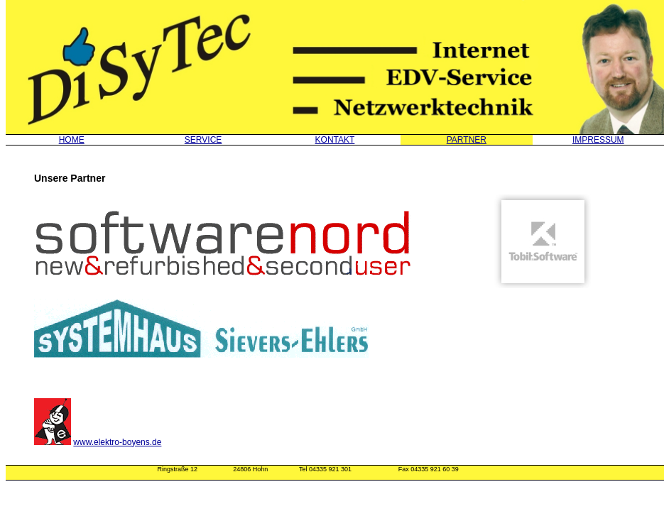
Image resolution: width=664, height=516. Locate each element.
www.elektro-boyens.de (117, 442)
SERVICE (203, 140)
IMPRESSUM (598, 140)
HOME (72, 140)
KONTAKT (335, 140)
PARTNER (466, 140)
